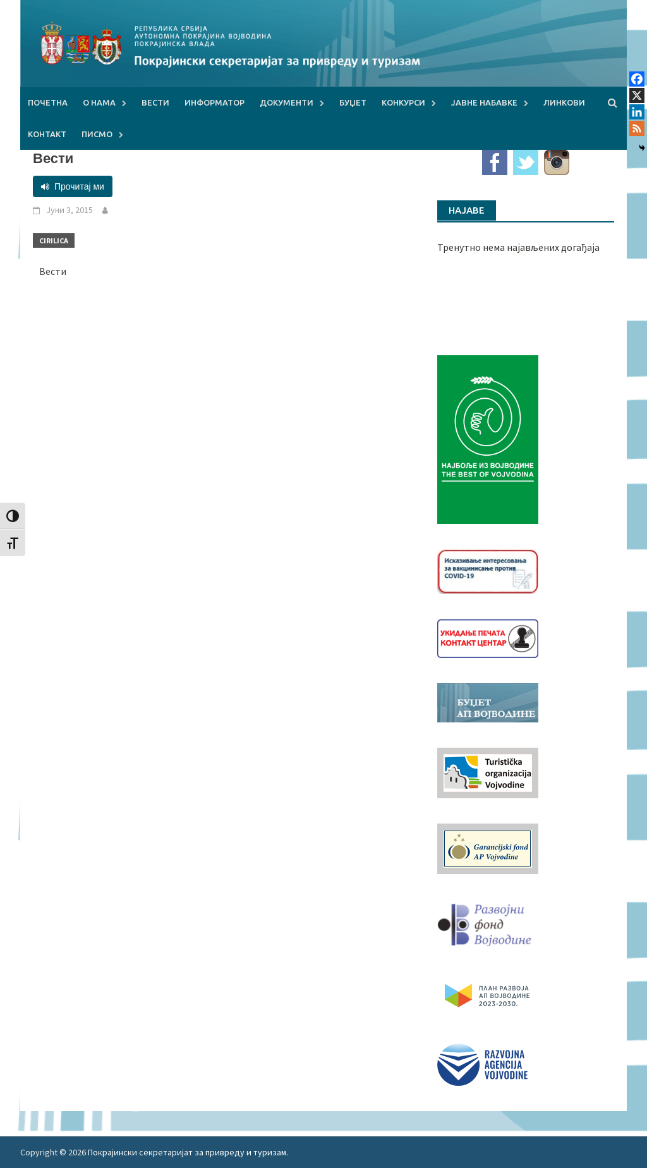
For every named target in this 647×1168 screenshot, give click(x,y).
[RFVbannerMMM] (487, 921)
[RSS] (636, 128)
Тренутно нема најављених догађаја (518, 247)
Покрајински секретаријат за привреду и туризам (187, 1152)
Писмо (97, 134)
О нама (99, 102)
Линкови (564, 102)
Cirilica (53, 240)
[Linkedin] (636, 111)
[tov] (487, 771)
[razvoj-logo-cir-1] (487, 993)
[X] (636, 95)
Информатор (214, 102)
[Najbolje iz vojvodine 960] (487, 438)
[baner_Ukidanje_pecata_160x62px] (487, 637)
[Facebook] (636, 79)
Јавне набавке (484, 102)
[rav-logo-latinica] (482, 1063)
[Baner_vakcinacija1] (487, 570)
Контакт (47, 134)
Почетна (48, 102)
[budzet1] (487, 701)
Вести (155, 102)
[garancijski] (487, 847)
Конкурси (403, 102)
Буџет (352, 102)
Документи (286, 102)
